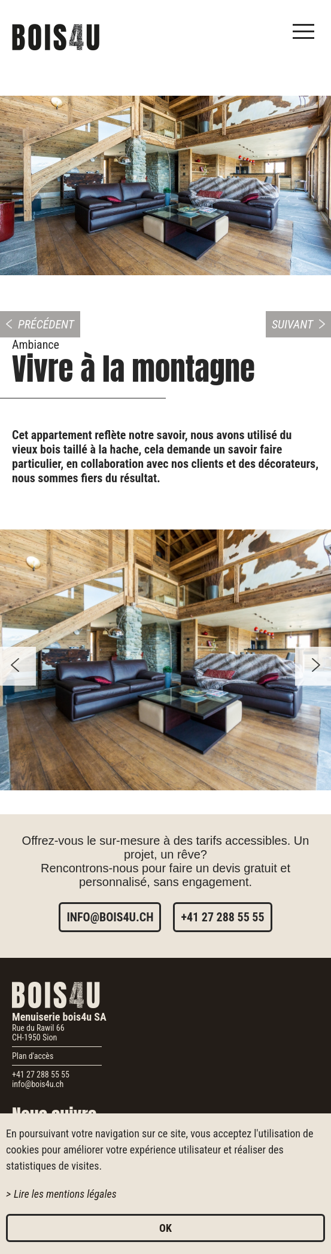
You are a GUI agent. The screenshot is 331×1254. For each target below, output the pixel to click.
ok (165, 1228)
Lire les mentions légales (65, 1194)
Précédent (46, 324)
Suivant (292, 324)
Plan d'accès (32, 1056)
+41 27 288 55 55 (222, 917)
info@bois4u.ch (109, 917)
